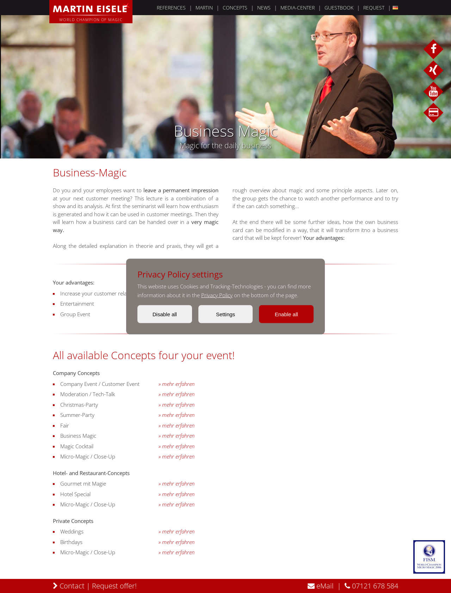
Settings (225, 314)
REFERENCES (171, 7)
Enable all (286, 314)
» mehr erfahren (176, 384)
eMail (321, 586)
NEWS (264, 7)
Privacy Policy (217, 295)
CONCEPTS (235, 7)
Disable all (165, 314)
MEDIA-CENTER (297, 7)
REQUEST (373, 7)
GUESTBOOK (339, 7)
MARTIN (204, 7)
